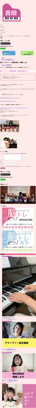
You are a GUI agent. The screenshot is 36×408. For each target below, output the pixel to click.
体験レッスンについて (5, 43)
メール (1, 164)
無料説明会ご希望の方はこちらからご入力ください (10, 97)
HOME (3, 57)
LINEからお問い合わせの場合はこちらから (8, 101)
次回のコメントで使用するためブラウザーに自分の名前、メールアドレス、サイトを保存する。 (16, 167)
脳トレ (3, 65)
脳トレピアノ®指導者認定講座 (7, 59)
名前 (1, 162)
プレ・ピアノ (4, 384)
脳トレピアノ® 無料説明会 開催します (10, 381)
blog (2, 58)
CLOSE (1, 38)
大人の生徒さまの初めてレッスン (8, 318)
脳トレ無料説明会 (7, 65)
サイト (1, 165)
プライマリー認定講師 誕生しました (9, 350)
